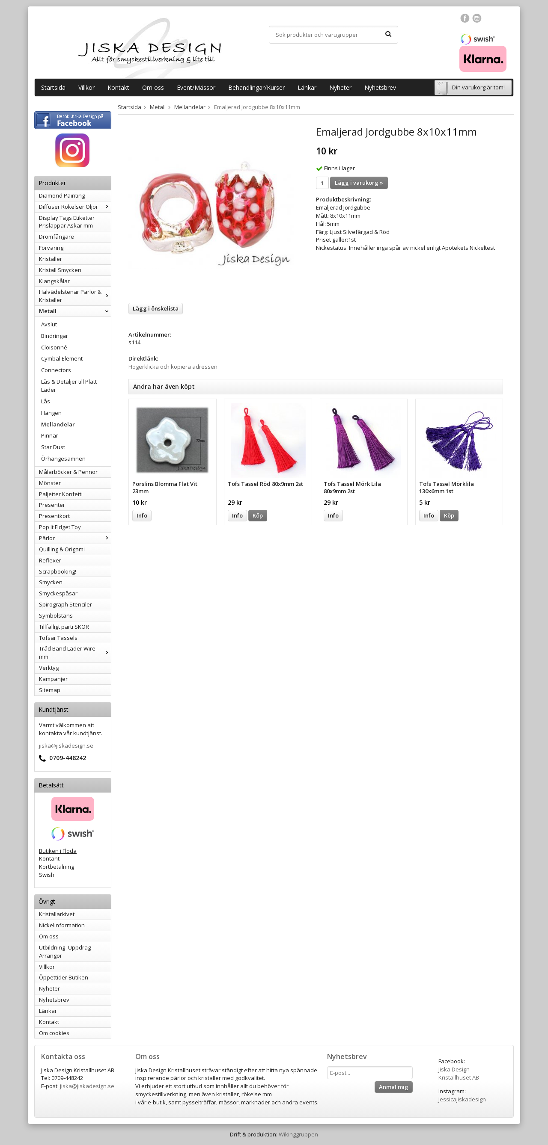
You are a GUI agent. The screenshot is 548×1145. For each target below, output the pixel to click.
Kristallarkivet (56, 914)
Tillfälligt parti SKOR (64, 626)
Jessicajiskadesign (462, 1099)
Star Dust (53, 447)
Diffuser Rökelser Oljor (75, 206)
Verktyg (49, 668)
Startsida (53, 87)
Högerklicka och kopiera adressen (172, 366)
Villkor (86, 87)
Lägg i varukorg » (359, 182)
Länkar (307, 87)
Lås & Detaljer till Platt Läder (69, 386)
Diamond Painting (62, 195)
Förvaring (51, 247)
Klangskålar (54, 281)
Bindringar (54, 336)
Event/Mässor (196, 87)
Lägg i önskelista (156, 308)
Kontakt (118, 87)
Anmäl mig (393, 1087)
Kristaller (50, 259)
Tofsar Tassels (58, 638)
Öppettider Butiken (63, 977)
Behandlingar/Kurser (256, 87)
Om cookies (54, 1033)
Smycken (51, 582)
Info (142, 515)
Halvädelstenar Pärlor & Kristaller (75, 296)
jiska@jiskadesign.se (66, 745)
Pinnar (49, 435)
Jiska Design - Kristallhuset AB (458, 1073)
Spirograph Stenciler (65, 604)
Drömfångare (56, 236)
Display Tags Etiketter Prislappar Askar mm (67, 222)
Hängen (51, 413)
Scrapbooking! (57, 571)
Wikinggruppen (298, 1134)
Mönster (50, 483)
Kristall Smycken (60, 270)
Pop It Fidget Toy (60, 527)
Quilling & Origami (62, 549)
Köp (258, 515)
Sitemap (49, 690)
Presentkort (54, 516)
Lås (45, 401)
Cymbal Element (62, 358)
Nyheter (340, 87)
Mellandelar (58, 424)
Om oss (153, 87)
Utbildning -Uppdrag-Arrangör (65, 951)
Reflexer (50, 560)
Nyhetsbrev (380, 87)
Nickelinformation (62, 925)
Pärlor (75, 538)
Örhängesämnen (63, 458)
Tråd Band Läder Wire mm (75, 652)
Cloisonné (54, 347)
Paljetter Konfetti (61, 494)
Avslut (49, 324)
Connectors (56, 370)
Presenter (52, 505)
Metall (75, 311)
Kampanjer (53, 679)
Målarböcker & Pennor (68, 472)
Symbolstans (56, 615)
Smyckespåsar (58, 593)
